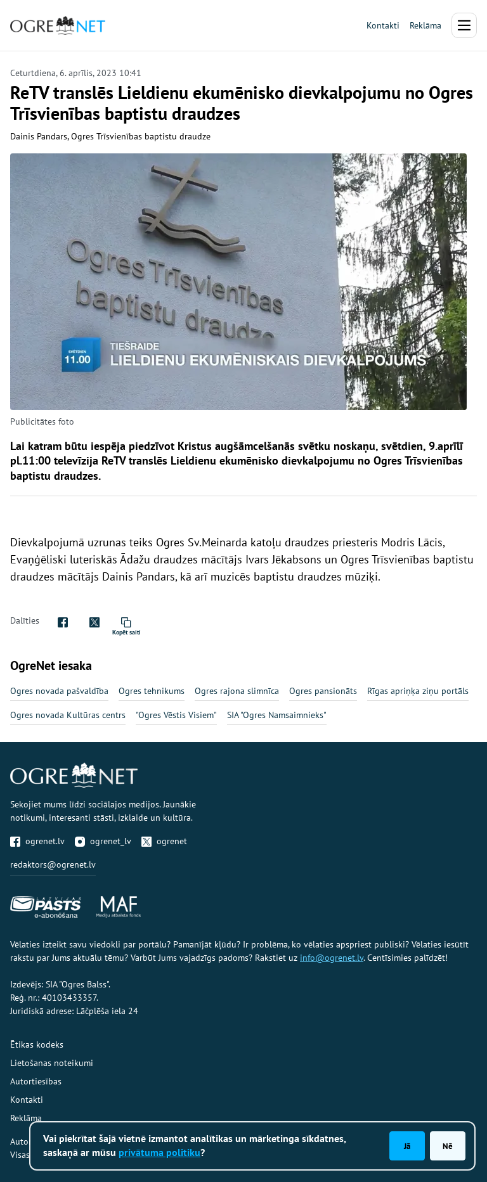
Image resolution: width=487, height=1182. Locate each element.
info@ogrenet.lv (331, 957)
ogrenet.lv (37, 841)
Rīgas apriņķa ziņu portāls (418, 691)
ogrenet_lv (103, 841)
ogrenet (164, 841)
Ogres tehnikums (152, 691)
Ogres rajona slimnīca (237, 691)
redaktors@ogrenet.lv (53, 864)
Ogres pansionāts (323, 691)
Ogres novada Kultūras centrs (68, 715)
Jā (407, 1146)
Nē (448, 1146)
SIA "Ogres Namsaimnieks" (277, 715)
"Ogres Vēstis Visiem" (176, 715)
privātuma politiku (159, 1152)
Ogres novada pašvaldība (59, 691)
